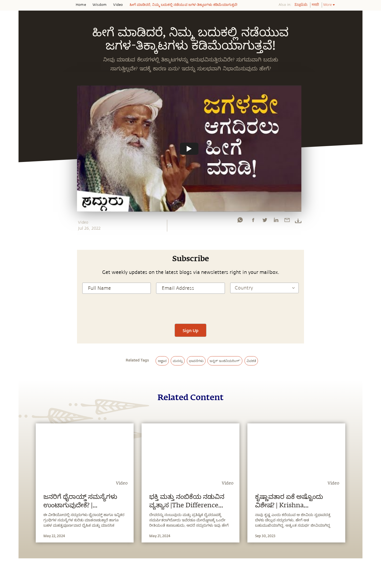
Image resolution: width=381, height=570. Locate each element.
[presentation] (190, 308)
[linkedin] (276, 221)
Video (118, 5)
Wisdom (100, 5)
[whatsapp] (240, 221)
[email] (287, 221)
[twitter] (264, 221)
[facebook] (253, 221)
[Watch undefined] (189, 148)
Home (81, 5)
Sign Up (190, 330)
